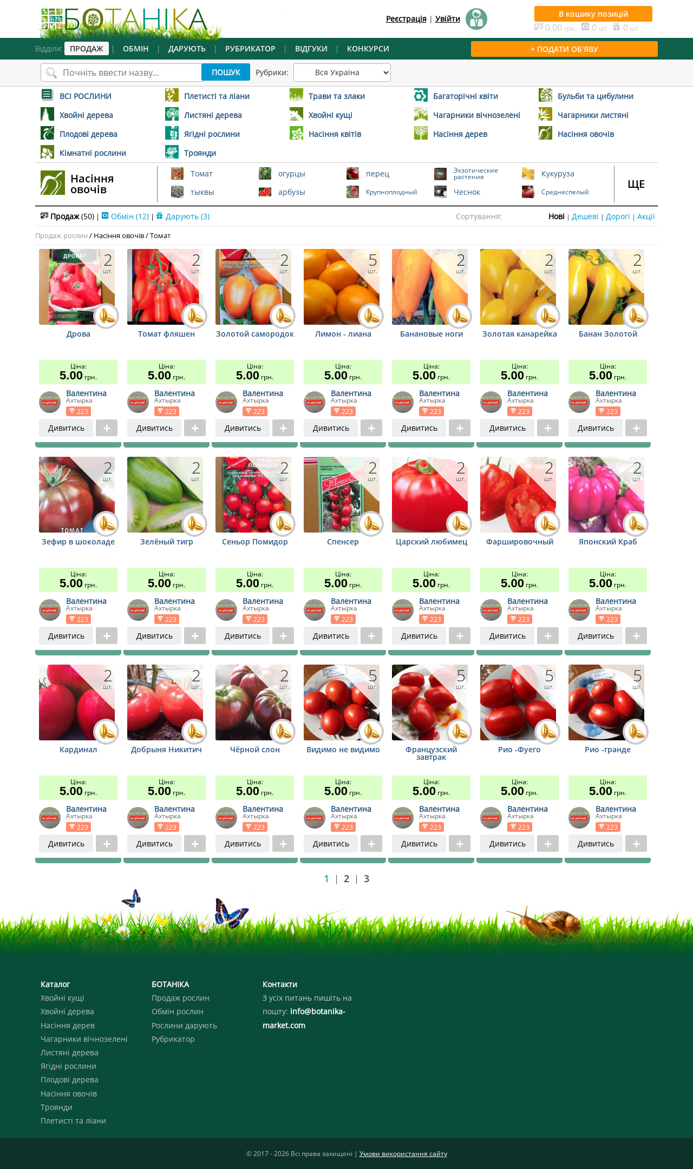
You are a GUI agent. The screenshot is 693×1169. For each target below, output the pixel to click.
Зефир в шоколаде (78, 542)
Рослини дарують (184, 1025)
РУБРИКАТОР (250, 48)
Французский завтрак (431, 754)
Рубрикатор (173, 1039)
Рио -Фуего (519, 750)
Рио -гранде (608, 750)
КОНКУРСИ (368, 48)
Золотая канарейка (519, 334)
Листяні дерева (70, 1052)
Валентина (86, 393)
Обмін (125, 216)
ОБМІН (136, 48)
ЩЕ (636, 183)
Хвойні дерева (67, 1011)
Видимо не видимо (343, 750)
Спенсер (343, 542)
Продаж (67, 216)
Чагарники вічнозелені (84, 1039)
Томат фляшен (166, 334)
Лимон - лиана (343, 334)
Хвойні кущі (62, 998)
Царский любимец (431, 542)
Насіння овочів (92, 183)
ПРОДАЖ (86, 48)
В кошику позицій (593, 14)
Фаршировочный (519, 542)
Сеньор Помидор (255, 542)
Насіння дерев (68, 1025)
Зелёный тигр (166, 542)
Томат (160, 235)
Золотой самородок (255, 334)
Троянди (57, 1107)
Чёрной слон (255, 750)
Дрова (78, 334)
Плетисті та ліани (73, 1120)
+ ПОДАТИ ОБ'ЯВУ (564, 49)
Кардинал (78, 750)
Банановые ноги (431, 334)
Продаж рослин (61, 235)
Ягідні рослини (68, 1066)
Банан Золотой (608, 334)
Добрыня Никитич (166, 750)
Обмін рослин (178, 1011)
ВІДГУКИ (311, 48)
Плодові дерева (70, 1079)
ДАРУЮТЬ (187, 48)
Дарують (183, 216)
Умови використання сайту (403, 1153)
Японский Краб (608, 542)
